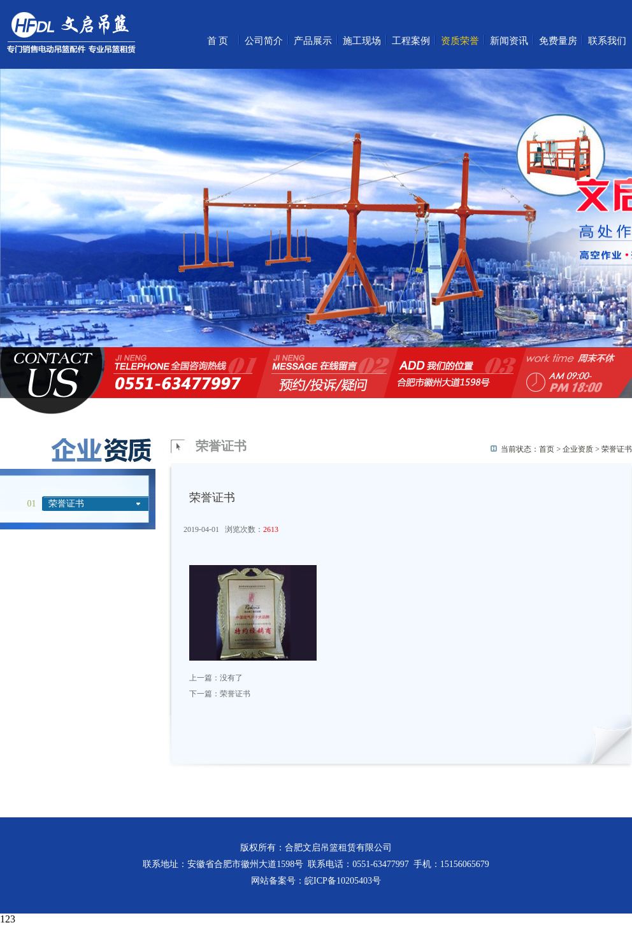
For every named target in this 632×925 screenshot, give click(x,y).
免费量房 (558, 41)
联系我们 (607, 41)
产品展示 (313, 41)
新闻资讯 (509, 41)
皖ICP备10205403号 (343, 881)
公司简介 (264, 41)
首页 (218, 41)
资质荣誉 (460, 41)
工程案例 (411, 41)
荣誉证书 (66, 503)
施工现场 (362, 41)
